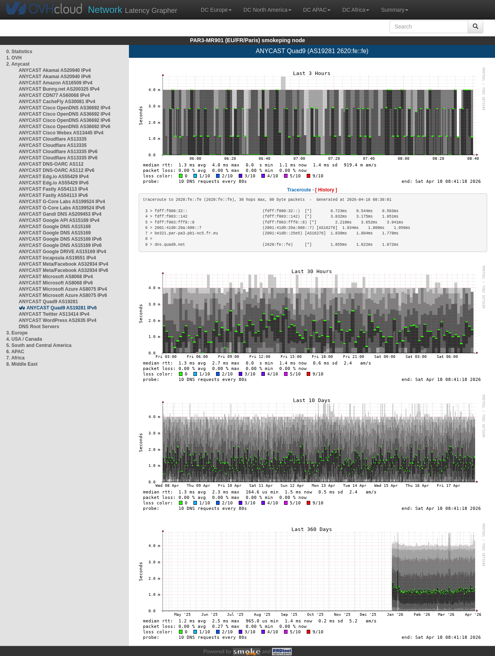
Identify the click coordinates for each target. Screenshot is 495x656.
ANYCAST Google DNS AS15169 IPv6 (60, 239)
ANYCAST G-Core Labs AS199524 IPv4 (62, 201)
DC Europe (216, 10)
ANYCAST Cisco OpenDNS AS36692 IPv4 (64, 108)
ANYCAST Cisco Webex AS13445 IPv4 (61, 133)
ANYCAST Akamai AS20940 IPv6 (55, 76)
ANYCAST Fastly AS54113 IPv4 (53, 189)
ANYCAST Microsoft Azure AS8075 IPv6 (63, 295)
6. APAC (15, 351)
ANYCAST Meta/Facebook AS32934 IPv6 (63, 270)
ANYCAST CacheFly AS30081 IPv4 (57, 101)
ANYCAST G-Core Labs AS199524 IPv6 (62, 208)
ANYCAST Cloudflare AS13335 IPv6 (58, 151)
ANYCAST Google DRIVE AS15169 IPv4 (62, 251)
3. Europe (17, 333)
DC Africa (355, 10)
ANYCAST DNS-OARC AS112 (51, 164)
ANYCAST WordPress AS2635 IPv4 (57, 320)
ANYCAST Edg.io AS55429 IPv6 (54, 183)
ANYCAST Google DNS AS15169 (55, 226)
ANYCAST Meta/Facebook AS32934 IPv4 (63, 264)
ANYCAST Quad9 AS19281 (48, 301)
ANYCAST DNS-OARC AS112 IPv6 (57, 170)
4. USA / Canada (24, 339)
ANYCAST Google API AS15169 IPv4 (59, 220)
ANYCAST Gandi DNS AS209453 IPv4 (60, 214)
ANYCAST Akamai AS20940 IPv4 (55, 70)
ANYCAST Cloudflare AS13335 (53, 139)
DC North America (267, 10)
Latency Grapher (132, 9)
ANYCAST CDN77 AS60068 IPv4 (54, 95)
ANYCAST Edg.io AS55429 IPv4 (54, 176)
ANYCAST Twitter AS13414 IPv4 (54, 314)
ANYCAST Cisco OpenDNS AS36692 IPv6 (64, 120)
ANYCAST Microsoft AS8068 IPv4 (56, 276)
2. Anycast (18, 64)
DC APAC (317, 10)
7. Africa (15, 358)
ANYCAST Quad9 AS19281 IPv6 (62, 308)
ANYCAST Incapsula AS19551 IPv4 (57, 258)
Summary (394, 10)
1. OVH (13, 58)
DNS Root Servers (39, 326)
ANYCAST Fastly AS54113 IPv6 (53, 195)
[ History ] (326, 190)
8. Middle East (22, 364)
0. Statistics (19, 51)
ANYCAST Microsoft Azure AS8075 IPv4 (63, 289)
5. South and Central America (38, 345)
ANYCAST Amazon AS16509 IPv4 (56, 83)
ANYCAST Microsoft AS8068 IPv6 (56, 283)
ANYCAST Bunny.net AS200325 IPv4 (59, 89)
